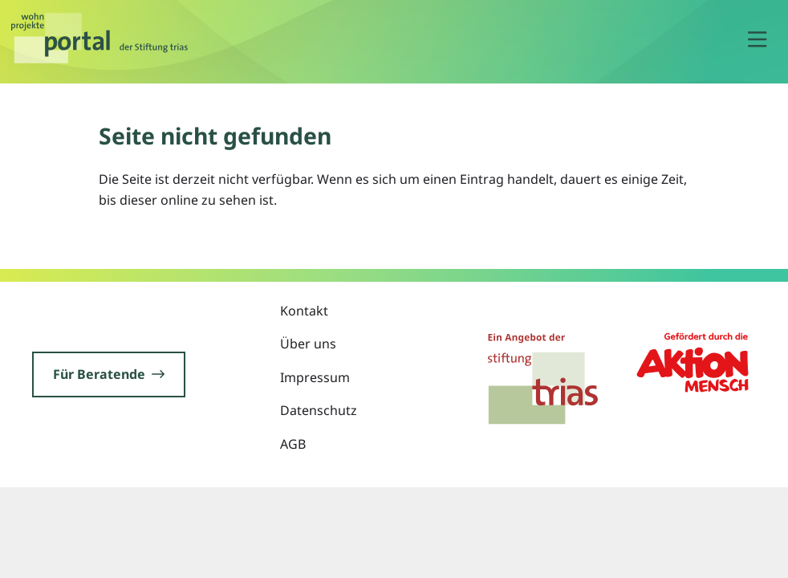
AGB (293, 444)
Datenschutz (318, 410)
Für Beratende (109, 374)
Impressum (315, 377)
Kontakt (304, 311)
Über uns (308, 343)
